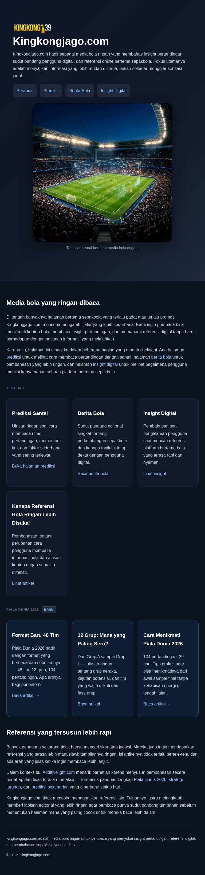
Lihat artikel (23, 583)
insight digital (105, 364)
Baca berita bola (93, 473)
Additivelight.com (58, 772)
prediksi (13, 357)
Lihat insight (154, 473)
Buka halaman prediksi (33, 466)
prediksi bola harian (50, 787)
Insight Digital (114, 90)
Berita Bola (79, 90)
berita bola (161, 357)
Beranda (25, 90)
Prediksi (51, 90)
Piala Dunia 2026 (150, 779)
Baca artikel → (26, 695)
